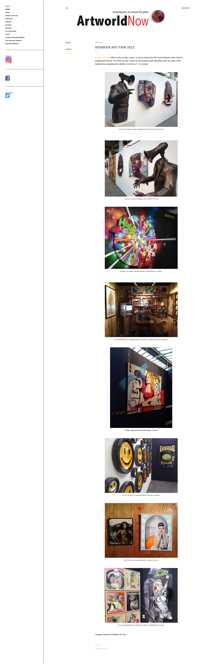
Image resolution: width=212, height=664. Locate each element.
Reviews (8, 22)
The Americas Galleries (13, 40)
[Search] (186, 8)
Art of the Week (10, 31)
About (7, 12)
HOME (7, 9)
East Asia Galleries (12, 43)
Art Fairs (69, 53)
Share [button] (68, 42)
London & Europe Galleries (15, 37)
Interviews (9, 18)
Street (7, 34)
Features (8, 28)
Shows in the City (11, 15)
